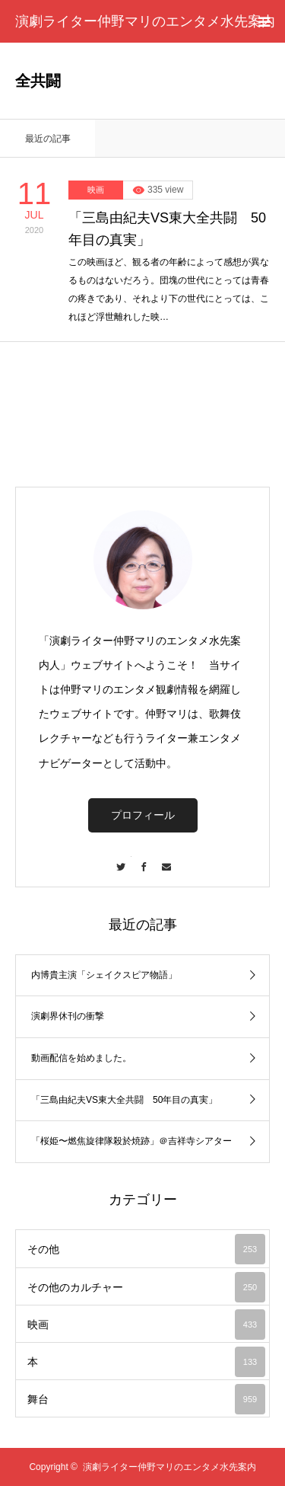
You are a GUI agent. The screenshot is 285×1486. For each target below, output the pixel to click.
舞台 (146, 1399)
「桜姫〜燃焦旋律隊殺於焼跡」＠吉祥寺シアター (131, 1141)
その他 (146, 1249)
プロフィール (143, 815)
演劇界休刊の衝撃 (67, 1016)
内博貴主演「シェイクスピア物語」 (104, 975)
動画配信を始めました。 (81, 1058)
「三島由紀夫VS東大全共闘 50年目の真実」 (167, 229)
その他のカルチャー (146, 1287)
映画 (95, 189)
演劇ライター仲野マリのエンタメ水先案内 (145, 21)
